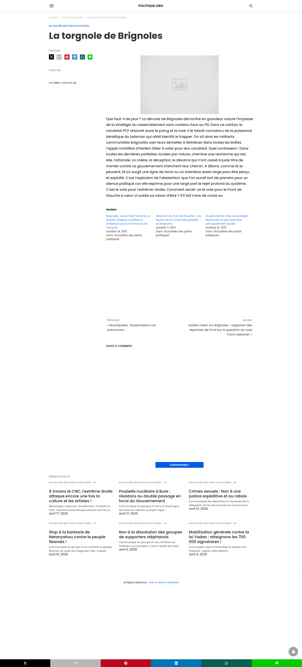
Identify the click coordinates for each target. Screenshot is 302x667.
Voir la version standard (164, 582)
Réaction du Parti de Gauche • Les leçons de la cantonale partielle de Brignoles (178, 220)
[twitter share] (51, 56)
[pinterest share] (67, 56)
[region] (179, 279)
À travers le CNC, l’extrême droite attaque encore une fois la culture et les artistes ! (80, 496)
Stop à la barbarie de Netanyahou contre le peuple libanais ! (77, 536)
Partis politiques (73, 17)
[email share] (59, 56)
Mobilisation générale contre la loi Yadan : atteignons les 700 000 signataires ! (219, 536)
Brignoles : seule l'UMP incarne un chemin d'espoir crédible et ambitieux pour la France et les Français (128, 221)
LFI (95, 482)
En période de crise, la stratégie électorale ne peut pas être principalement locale (227, 220)
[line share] (90, 56)
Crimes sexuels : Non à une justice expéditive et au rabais (218, 494)
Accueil (53, 17)
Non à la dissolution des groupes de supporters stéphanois (150, 534)
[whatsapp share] (82, 56)
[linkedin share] (74, 56)
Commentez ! (180, 465)
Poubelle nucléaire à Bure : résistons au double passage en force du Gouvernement (150, 496)
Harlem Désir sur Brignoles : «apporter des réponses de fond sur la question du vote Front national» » (220, 330)
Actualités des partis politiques (106, 17)
